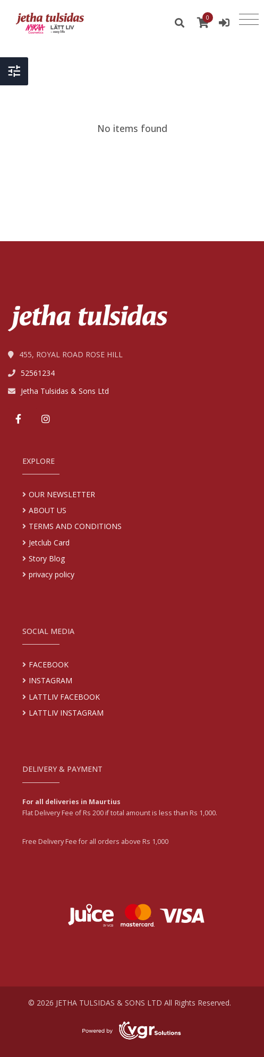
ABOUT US (47, 510)
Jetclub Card (49, 543)
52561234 (38, 373)
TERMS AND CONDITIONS (75, 526)
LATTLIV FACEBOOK (64, 697)
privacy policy (51, 574)
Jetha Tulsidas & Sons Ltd (65, 391)
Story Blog (47, 558)
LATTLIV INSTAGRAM (66, 713)
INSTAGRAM (50, 680)
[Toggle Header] (14, 65)
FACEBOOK (49, 664)
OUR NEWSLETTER (62, 494)
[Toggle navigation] (249, 19)
